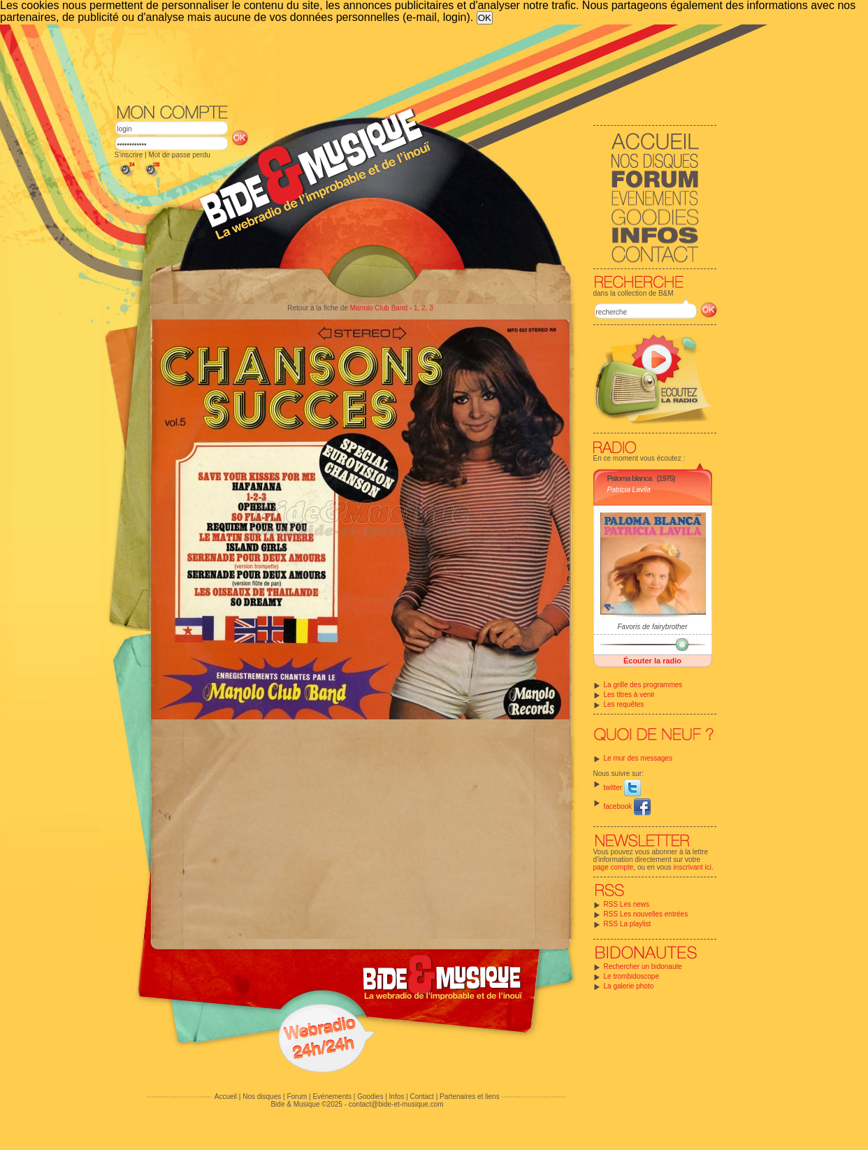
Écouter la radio (652, 660)
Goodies (370, 1096)
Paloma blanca (629, 478)
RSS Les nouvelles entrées (646, 914)
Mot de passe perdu (179, 155)
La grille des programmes (643, 685)
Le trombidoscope (632, 976)
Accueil (226, 1096)
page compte (613, 867)
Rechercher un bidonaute (643, 966)
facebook (627, 806)
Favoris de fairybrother (652, 627)
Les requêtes (624, 704)
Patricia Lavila (629, 490)
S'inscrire (129, 155)
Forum (297, 1096)
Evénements (332, 1096)
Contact (421, 1096)
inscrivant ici (692, 867)
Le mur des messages (638, 758)
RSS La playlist (627, 924)
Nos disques (262, 1096)
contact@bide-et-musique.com (396, 1104)
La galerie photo (629, 986)
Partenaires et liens (470, 1096)
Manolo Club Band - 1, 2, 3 (391, 308)
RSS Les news (627, 904)
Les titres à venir (629, 694)
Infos (397, 1096)
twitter (622, 787)
